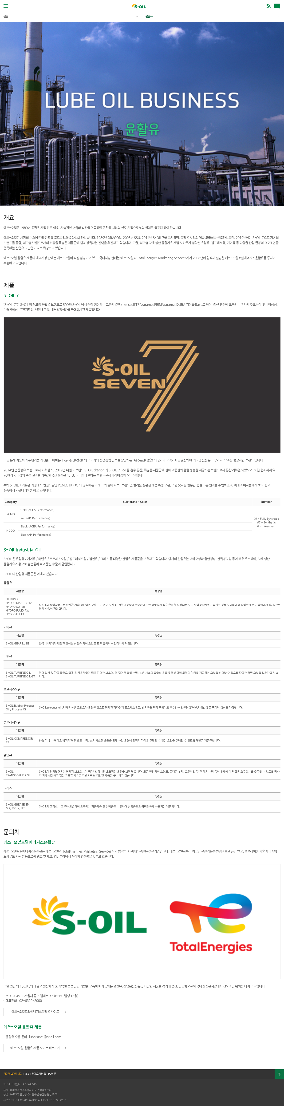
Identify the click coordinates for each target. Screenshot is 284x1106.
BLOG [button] (269, 6)
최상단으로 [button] (279, 1074)
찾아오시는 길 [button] (39, 1074)
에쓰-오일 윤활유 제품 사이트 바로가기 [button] (35, 1048)
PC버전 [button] (52, 1074)
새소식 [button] (278, 6)
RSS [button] (26, 1074)
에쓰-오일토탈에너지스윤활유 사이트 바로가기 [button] (35, 1013)
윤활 (6, 16)
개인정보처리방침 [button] (13, 1074)
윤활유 (149, 16)
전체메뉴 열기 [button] (6, 6)
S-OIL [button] (139, 6)
